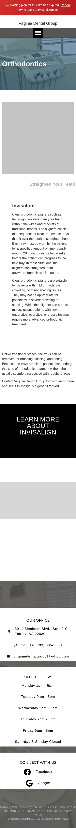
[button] (38, 33)
